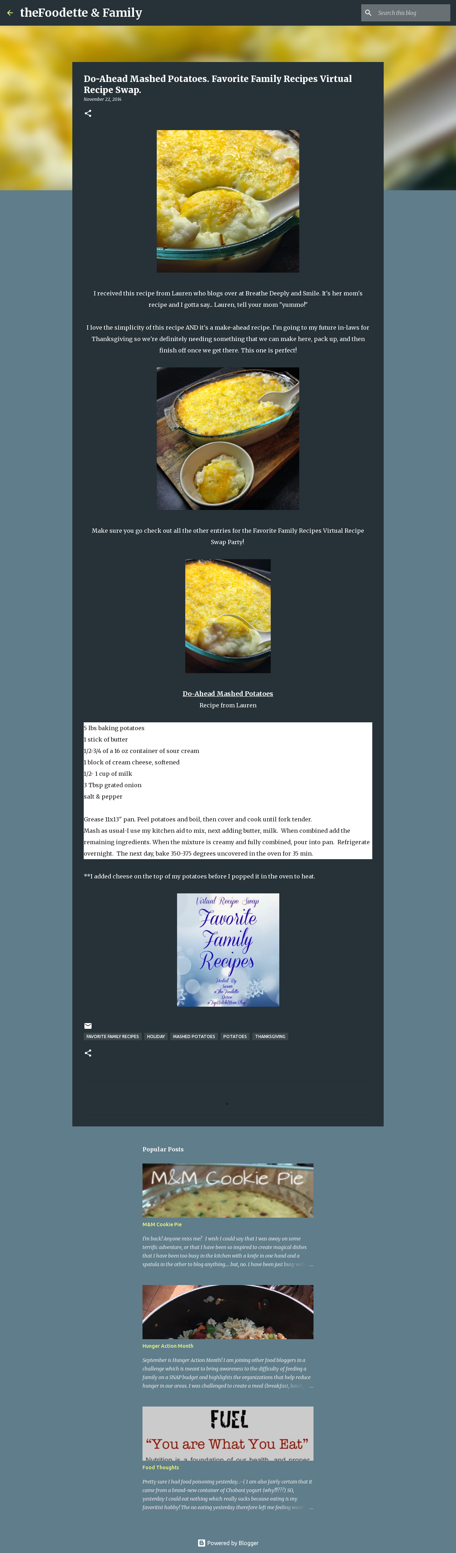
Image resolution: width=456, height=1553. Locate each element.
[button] (88, 114)
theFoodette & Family (81, 13)
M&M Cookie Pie (162, 1224)
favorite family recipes (113, 1036)
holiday (156, 1036)
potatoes (235, 1036)
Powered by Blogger (228, 1543)
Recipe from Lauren (228, 705)
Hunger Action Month (167, 1346)
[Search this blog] (412, 12)
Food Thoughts (160, 1467)
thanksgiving (270, 1036)
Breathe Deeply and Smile (282, 293)
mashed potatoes (194, 1036)
